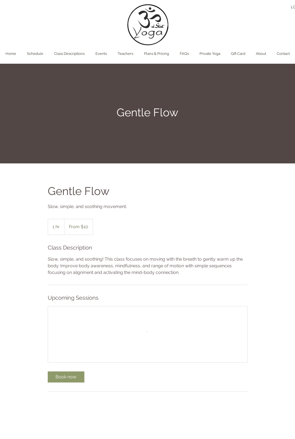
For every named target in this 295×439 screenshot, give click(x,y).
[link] (66, 376)
